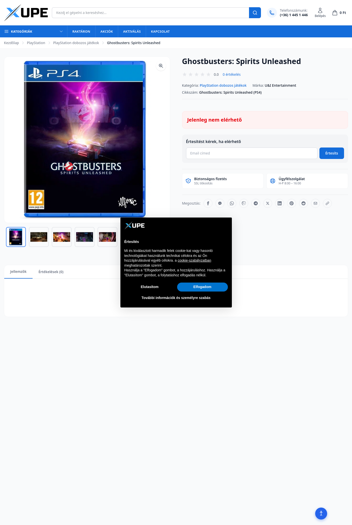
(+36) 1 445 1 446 (294, 14)
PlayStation (36, 42)
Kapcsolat (160, 31)
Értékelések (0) (51, 271)
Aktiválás (132, 31)
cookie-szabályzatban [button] (194, 260)
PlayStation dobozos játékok (76, 42)
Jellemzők (18, 271)
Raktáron (81, 31)
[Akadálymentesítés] (321, 514)
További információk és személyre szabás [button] (176, 298)
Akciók (107, 31)
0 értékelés (232, 74)
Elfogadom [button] (202, 287)
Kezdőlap (11, 42)
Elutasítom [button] (150, 287)
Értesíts (331, 153)
